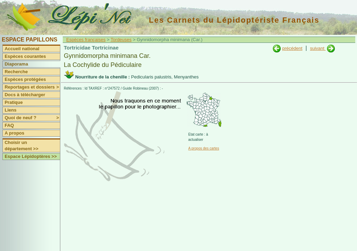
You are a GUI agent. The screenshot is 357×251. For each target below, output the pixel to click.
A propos (14, 133)
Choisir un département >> (21, 145)
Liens (10, 110)
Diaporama (16, 64)
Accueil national (22, 48)
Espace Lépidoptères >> (31, 156)
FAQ (9, 125)
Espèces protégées (25, 79)
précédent (292, 48)
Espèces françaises (86, 39)
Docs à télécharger (25, 94)
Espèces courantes (25, 56)
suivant (318, 48)
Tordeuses (121, 39)
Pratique (14, 102)
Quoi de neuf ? (32, 118)
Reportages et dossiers (32, 87)
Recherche (16, 71)
